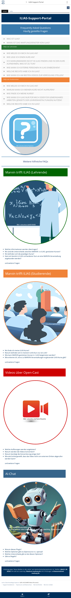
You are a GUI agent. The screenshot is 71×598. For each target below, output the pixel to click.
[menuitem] (22, 595)
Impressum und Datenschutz (24, 585)
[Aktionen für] (68, 7)
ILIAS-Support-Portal (36, 2)
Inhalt (4, 11)
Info (11, 11)
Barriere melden (48, 585)
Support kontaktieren (8, 585)
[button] (35, 39)
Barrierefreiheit (38, 585)
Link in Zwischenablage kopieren (10, 582)
